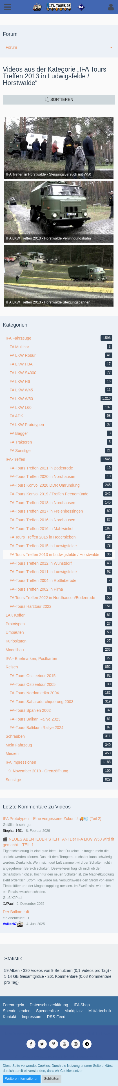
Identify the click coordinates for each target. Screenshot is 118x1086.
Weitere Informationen (21, 1079)
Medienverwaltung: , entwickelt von (59, 1034)
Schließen (51, 1079)
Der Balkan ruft (16, 912)
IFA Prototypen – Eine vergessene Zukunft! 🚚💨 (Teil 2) (52, 818)
